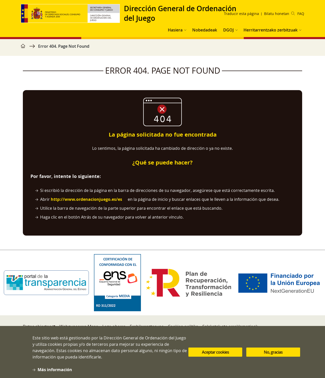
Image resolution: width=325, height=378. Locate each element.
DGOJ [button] (228, 30)
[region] (162, 48)
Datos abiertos (37, 326)
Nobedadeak (204, 30)
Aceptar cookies (215, 357)
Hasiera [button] (175, 30)
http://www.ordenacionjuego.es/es (86, 199)
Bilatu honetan (279, 13)
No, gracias (273, 357)
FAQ (300, 13)
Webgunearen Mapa (78, 326)
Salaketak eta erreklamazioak (230, 326)
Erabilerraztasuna (147, 326)
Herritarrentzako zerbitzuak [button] (270, 30)
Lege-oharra (114, 326)
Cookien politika (183, 326)
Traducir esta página (241, 13)
